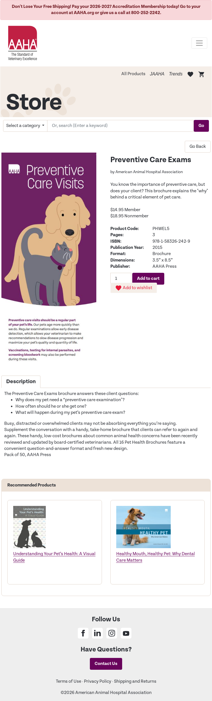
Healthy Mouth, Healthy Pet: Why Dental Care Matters (155, 557)
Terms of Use (68, 681)
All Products (133, 74)
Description (21, 381)
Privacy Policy (97, 681)
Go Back (198, 146)
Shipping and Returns (135, 681)
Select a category (23, 125)
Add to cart (148, 278)
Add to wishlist (133, 288)
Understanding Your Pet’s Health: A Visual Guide (54, 557)
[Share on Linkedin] (97, 633)
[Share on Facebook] (83, 633)
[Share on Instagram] (111, 633)
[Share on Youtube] (126, 633)
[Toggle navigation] (199, 43)
